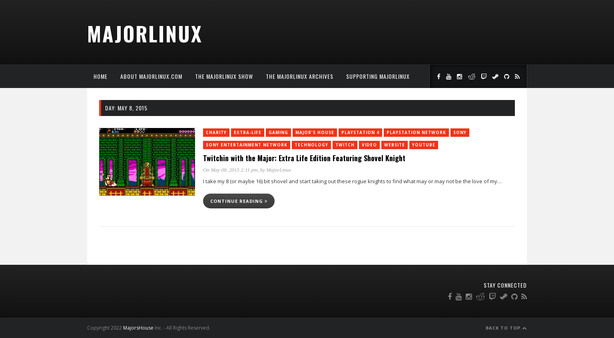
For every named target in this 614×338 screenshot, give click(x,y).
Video (369, 145)
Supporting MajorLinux (378, 76)
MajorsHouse (138, 327)
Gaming (278, 132)
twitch (345, 145)
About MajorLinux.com (151, 76)
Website (394, 145)
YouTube (423, 145)
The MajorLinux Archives (299, 76)
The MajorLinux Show (224, 76)
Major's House (314, 132)
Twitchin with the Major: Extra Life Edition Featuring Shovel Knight (304, 158)
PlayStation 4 (360, 132)
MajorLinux (145, 33)
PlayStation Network (416, 132)
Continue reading (238, 201)
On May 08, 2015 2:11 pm (230, 170)
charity (216, 132)
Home (101, 76)
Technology (311, 145)
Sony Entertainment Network (246, 145)
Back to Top (506, 328)
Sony (459, 132)
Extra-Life (247, 132)
